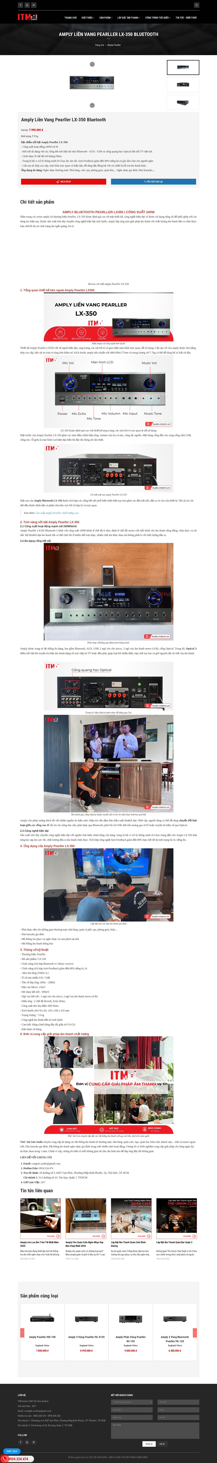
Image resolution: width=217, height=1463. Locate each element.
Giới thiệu (88, 17)
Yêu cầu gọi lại (153, 181)
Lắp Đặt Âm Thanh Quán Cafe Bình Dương (128, 1244)
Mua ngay (63, 181)
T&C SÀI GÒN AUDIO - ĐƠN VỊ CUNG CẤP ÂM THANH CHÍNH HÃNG (118, 1457)
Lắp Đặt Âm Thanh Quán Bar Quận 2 (174, 1242)
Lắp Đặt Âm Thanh (128, 17)
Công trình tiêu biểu (158, 17)
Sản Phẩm (106, 17)
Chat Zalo (11, 1451)
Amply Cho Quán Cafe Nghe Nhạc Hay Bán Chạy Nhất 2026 (84, 1244)
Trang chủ (71, 17)
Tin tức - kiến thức (186, 17)
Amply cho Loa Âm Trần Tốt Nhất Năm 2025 (39, 1244)
